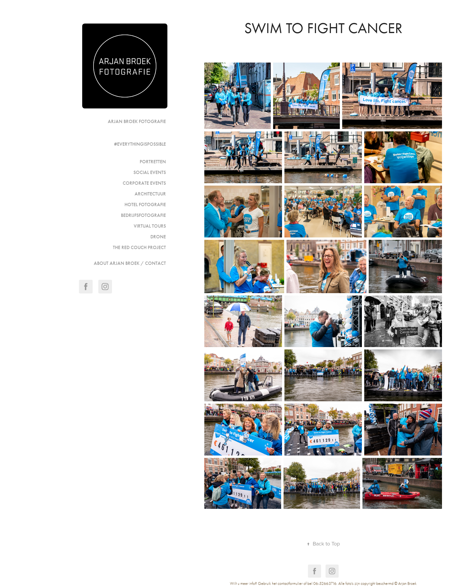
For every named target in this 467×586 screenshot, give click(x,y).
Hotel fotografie (145, 204)
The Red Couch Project (139, 247)
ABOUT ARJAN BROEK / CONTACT (130, 263)
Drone (158, 237)
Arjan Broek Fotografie (137, 121)
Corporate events (144, 183)
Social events (149, 172)
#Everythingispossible (140, 144)
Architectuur (150, 194)
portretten (153, 161)
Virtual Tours (150, 226)
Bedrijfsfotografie (143, 215)
